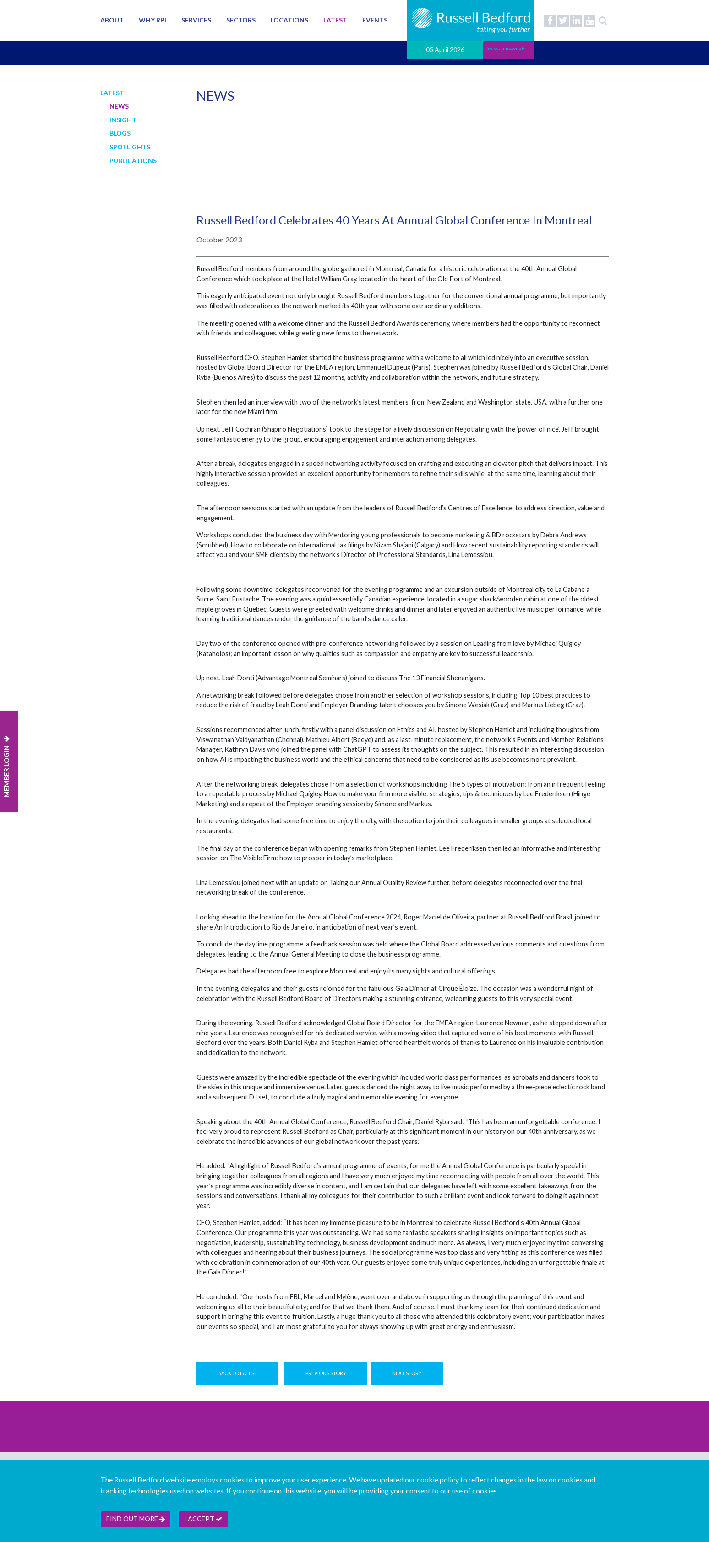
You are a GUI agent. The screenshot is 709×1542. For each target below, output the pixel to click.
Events (374, 20)
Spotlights (129, 147)
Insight (122, 120)
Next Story (407, 1373)
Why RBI (152, 20)
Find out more (135, 1519)
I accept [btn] (203, 1519)
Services (196, 20)
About (112, 20)
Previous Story (325, 1373)
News (119, 106)
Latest (335, 20)
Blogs (120, 133)
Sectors (241, 20)
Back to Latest (237, 1373)
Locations (289, 20)
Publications (133, 160)
